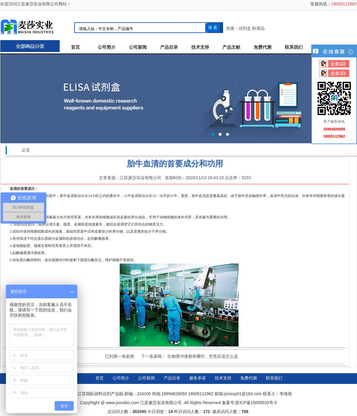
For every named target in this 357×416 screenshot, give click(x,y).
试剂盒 (244, 28)
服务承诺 (197, 378)
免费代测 (262, 47)
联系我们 (294, 47)
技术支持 (200, 47)
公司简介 (107, 47)
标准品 (258, 28)
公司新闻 (138, 47)
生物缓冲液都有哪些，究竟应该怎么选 (202, 356)
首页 (75, 47)
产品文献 (231, 47)
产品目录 (169, 47)
